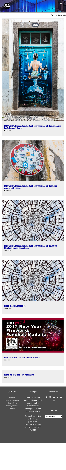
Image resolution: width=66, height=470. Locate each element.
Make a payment (12, 400)
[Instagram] (50, 397)
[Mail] (54, 401)
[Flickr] (54, 397)
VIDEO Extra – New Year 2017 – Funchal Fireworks (22, 357)
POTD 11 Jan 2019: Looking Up (14, 306)
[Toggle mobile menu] (61, 3)
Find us (12, 397)
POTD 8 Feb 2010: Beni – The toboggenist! (19, 374)
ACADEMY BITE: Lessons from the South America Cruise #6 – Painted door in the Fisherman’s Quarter (32, 127)
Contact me (12, 403)
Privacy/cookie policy (12, 407)
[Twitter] (57, 397)
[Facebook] (47, 397)
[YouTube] (61, 397)
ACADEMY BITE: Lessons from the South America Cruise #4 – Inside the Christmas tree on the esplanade (30, 247)
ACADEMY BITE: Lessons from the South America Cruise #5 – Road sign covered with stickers (30, 187)
